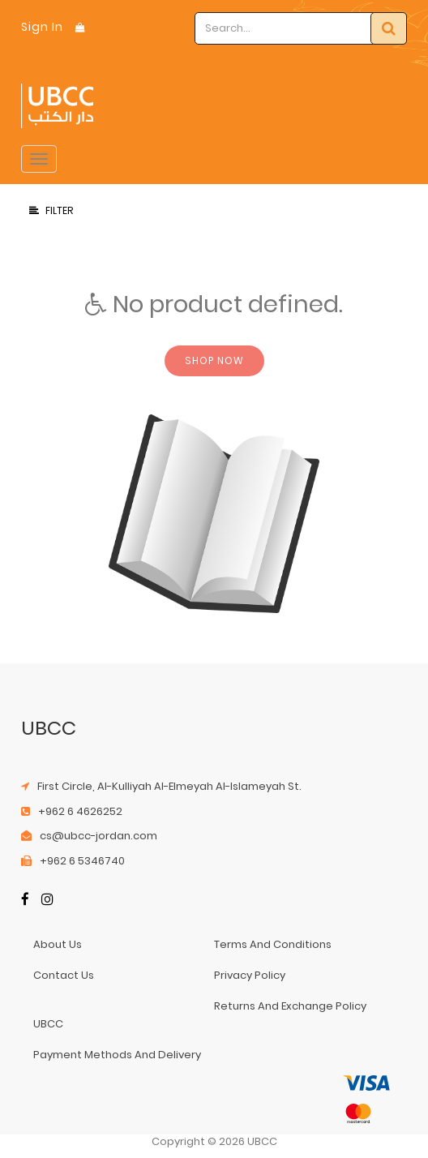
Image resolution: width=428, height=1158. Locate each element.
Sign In (42, 27)
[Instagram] (47, 900)
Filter (51, 210)
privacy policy (249, 975)
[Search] (388, 28)
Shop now (214, 360)
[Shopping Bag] (80, 27)
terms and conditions (273, 944)
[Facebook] (25, 900)
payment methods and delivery (117, 1054)
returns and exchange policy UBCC (199, 1014)
